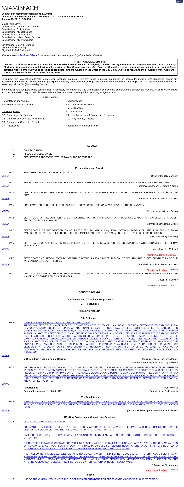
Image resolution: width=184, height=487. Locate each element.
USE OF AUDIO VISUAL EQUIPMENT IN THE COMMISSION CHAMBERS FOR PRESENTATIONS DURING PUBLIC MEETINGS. (91, 479)
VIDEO (5, 176)
